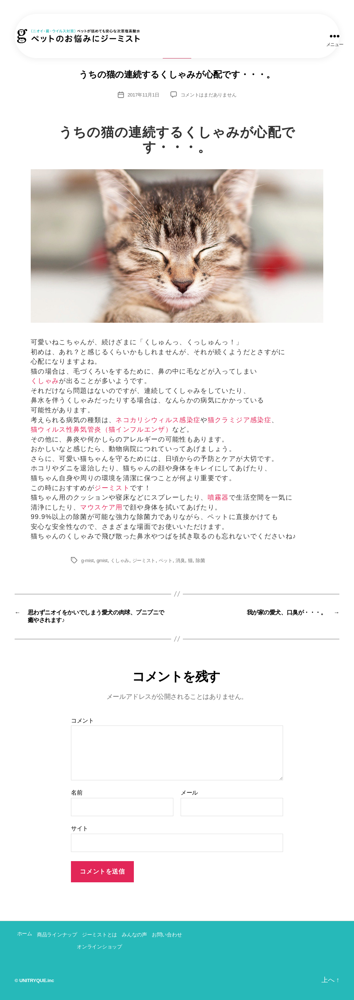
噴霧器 (218, 497)
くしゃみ (45, 381)
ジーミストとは (99, 935)
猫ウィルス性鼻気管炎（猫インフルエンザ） (101, 429)
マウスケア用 (101, 507)
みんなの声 (134, 935)
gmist (102, 560)
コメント (82, 720)
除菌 (200, 560)
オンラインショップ (99, 947)
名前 (76, 792)
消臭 (180, 560)
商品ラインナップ (57, 935)
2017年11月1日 (143, 95)
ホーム (24, 933)
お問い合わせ (167, 935)
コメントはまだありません (209, 95)
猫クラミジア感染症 (239, 420)
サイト (79, 828)
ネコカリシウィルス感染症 (158, 420)
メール (189, 792)
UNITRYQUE (32, 980)
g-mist (87, 560)
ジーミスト (112, 488)
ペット (166, 560)
